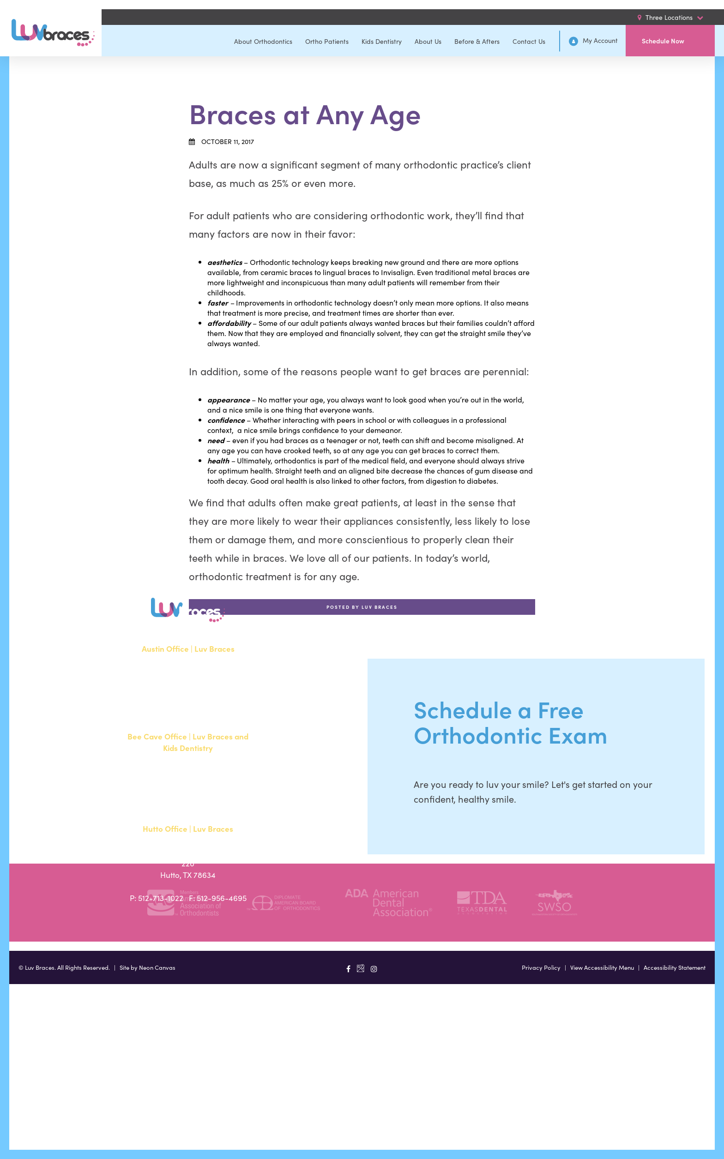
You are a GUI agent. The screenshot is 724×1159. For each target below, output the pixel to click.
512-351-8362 (161, 706)
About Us (428, 41)
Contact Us (529, 41)
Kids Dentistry (382, 41)
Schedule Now (663, 40)
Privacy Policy (541, 967)
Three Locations (670, 17)
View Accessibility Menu (602, 967)
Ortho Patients (327, 41)
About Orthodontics (263, 41)
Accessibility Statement (675, 967)
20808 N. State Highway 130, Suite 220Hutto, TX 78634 (188, 863)
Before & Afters (477, 41)
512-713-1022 (160, 897)
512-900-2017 (162, 805)
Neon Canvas (157, 967)
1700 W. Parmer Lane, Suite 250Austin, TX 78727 (188, 677)
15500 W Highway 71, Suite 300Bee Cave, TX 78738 (188, 776)
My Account (593, 41)
